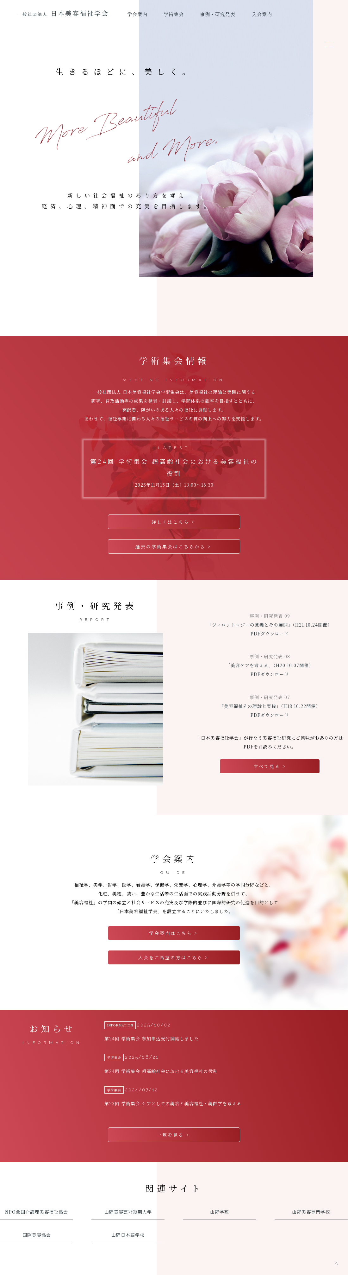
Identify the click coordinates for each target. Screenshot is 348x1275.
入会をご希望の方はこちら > (174, 949)
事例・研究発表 (217, 14)
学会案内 (137, 14)
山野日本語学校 (128, 1220)
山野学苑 (219, 1197)
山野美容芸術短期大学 (128, 1197)
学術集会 (174, 14)
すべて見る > (270, 762)
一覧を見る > (174, 1122)
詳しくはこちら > (174, 522)
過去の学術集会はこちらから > (174, 544)
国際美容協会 (36, 1220)
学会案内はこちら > (174, 927)
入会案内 (262, 14)
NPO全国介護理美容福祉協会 (36, 1197)
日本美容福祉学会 (63, 13)
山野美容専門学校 (311, 1197)
